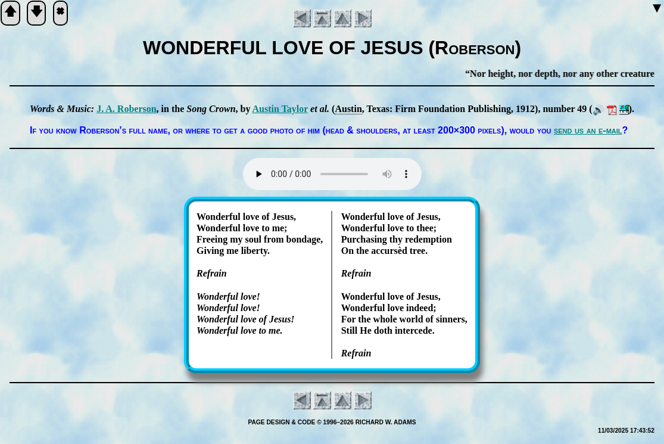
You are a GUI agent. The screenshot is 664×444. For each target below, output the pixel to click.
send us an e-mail (588, 130)
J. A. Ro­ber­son (126, 109)
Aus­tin (348, 109)
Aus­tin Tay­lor (280, 109)
